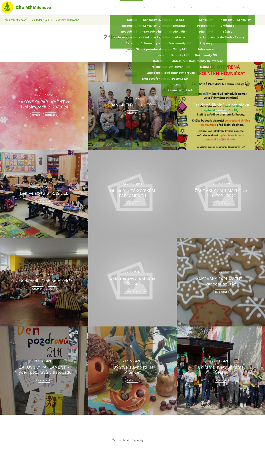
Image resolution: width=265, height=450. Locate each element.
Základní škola (132, 7)
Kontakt (254, 7)
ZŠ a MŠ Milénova (15, 19)
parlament (132, 49)
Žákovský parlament (67, 19)
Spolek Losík (234, 7)
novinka (35, 114)
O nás (110, 7)
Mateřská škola (162, 7)
